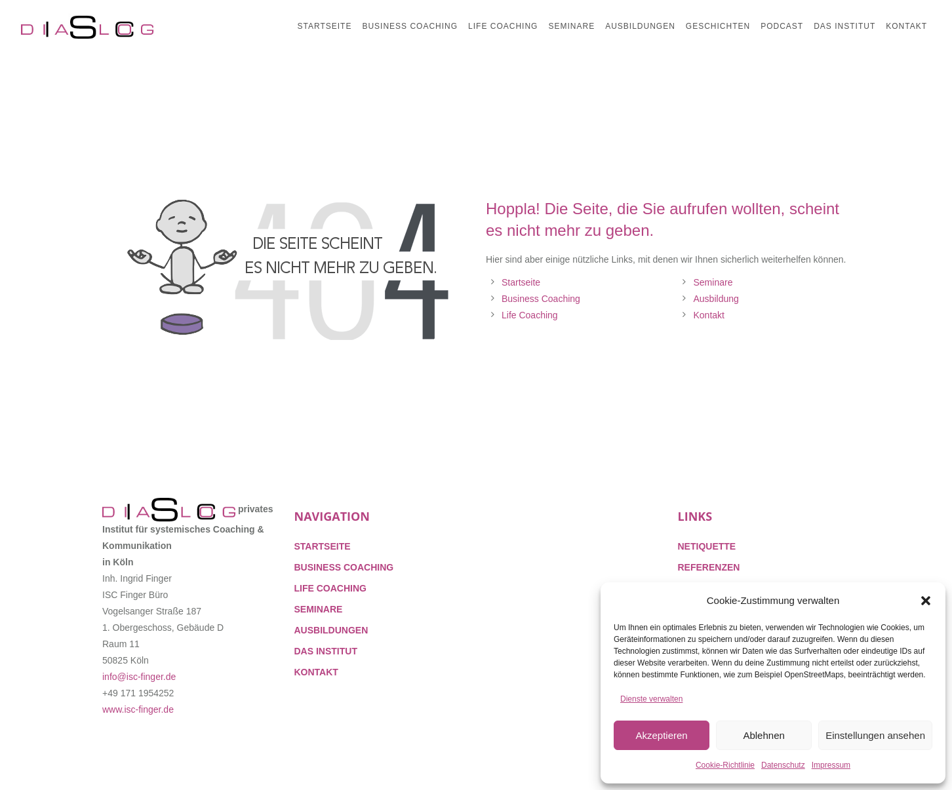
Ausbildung (716, 298)
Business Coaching (541, 298)
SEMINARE (318, 609)
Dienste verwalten (651, 699)
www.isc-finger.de (138, 709)
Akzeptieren (661, 735)
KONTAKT (316, 672)
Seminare (713, 282)
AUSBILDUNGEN (331, 630)
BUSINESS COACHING (344, 567)
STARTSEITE (322, 546)
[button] (925, 600)
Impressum (831, 765)
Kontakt (709, 315)
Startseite (521, 282)
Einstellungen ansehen (875, 735)
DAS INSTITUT (325, 651)
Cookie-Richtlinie (725, 765)
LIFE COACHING (330, 588)
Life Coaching (530, 315)
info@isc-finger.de (139, 676)
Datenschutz (783, 765)
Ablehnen (763, 735)
